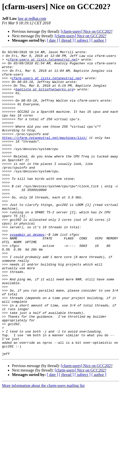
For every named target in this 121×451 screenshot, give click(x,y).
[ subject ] (83, 40)
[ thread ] (66, 40)
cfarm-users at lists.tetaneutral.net (42, 61)
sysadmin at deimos (27, 271)
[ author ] (98, 40)
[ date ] (52, 40)
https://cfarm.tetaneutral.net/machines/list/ (44, 155)
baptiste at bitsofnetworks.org (45, 97)
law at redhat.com (32, 18)
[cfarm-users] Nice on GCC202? (86, 31)
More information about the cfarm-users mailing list (43, 447)
